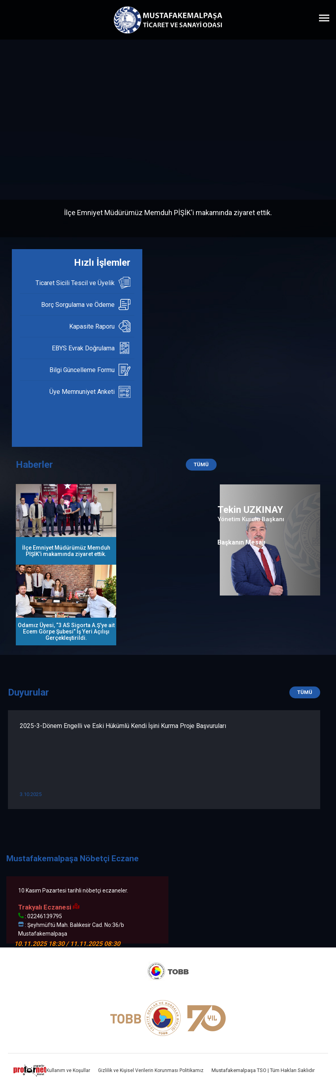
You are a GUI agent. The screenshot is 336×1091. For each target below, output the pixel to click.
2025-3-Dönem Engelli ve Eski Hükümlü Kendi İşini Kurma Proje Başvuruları (123, 726)
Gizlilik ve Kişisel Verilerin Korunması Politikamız (151, 1070)
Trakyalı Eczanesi (48, 907)
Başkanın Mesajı (241, 542)
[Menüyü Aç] (324, 18)
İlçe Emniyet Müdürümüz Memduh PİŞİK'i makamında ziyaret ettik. (168, 212)
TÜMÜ (201, 464)
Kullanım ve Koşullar (68, 1070)
